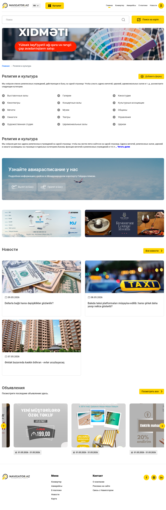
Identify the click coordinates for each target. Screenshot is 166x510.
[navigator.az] (16, 477)
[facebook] (146, 477)
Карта (54, 498)
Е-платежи (143, 5)
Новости (153, 5)
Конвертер (119, 5)
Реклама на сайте (101, 486)
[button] (4, 425)
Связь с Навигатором (103, 490)
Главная (109, 5)
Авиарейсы (131, 5)
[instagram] (154, 477)
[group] (41, 430)
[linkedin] (161, 477)
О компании (98, 482)
